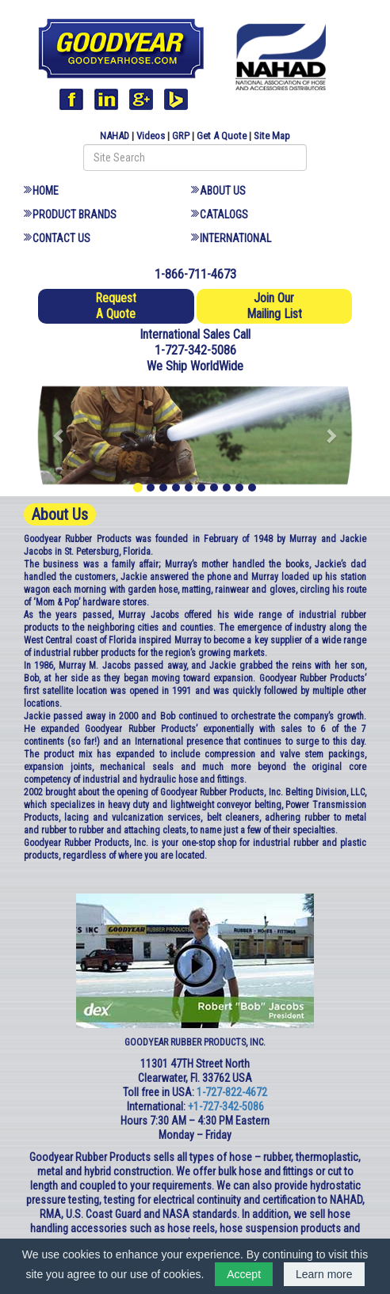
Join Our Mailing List (274, 305)
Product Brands (74, 214)
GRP (180, 136)
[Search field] (194, 157)
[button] (59, 435)
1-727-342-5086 (195, 350)
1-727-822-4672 (232, 1092)
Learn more (324, 1274)
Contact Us (61, 238)
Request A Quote (115, 305)
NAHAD (114, 136)
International (235, 238)
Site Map (272, 136)
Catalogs (224, 214)
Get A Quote (222, 136)
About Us (223, 190)
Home (45, 190)
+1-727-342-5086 (226, 1106)
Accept (244, 1274)
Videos (150, 136)
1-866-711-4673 (195, 274)
